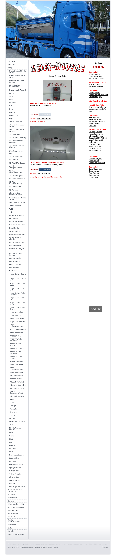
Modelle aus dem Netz (97, 163)
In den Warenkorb (45, 114)
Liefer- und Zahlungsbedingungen (98, 544)
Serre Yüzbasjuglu (95, 76)
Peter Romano (94, 161)
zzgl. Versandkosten (44, 119)
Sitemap (56, 547)
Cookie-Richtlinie (48, 547)
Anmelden (105, 547)
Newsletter (95, 309)
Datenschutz (38, 547)
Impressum (11, 547)
